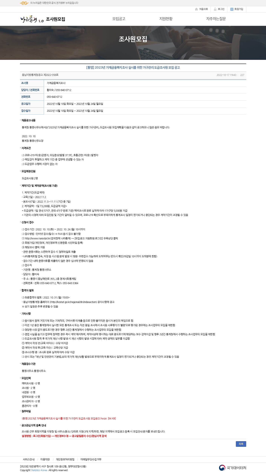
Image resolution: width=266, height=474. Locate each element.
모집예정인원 (28, 171)
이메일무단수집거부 (90, 459)
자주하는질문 (216, 19)
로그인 (219, 9)
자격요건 (26, 148)
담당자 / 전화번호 (30, 90)
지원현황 (165, 19)
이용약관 (45, 459)
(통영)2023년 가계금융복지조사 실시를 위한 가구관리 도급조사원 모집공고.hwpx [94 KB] (69, 418)
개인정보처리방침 (65, 459)
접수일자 (25, 110)
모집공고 (118, 19)
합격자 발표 (27, 290)
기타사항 (26, 313)
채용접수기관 (28, 364)
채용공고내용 (28, 120)
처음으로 (201, 9)
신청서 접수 (27, 222)
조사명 (24, 83)
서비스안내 (28, 459)
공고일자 (25, 104)
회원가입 (236, 9)
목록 (241, 444)
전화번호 (25, 97)
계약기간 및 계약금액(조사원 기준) (39, 185)
